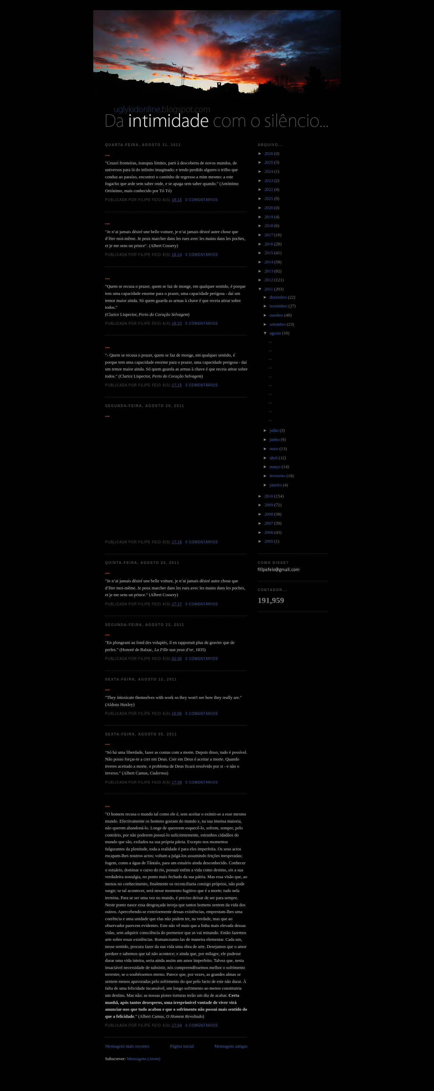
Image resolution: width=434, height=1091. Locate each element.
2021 (269, 198)
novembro (279, 306)
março (275, 466)
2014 (269, 262)
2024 (269, 171)
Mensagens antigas (231, 1046)
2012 (269, 280)
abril (274, 458)
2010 (269, 496)
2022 (269, 189)
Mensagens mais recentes (127, 1046)
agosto (276, 333)
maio (274, 448)
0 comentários (201, 200)
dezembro (279, 297)
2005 (269, 541)
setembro (278, 324)
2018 (269, 225)
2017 (269, 235)
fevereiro (278, 475)
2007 (269, 523)
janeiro (276, 485)
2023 (269, 180)
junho (275, 439)
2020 (269, 207)
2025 (269, 162)
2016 (269, 244)
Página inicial (182, 1046)
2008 (269, 514)
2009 (269, 505)
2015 (269, 252)
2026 (269, 153)
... (107, 153)
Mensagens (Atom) (143, 1058)
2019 (269, 217)
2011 (269, 289)
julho (275, 430)
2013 (269, 271)
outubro (277, 315)
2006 (269, 532)
